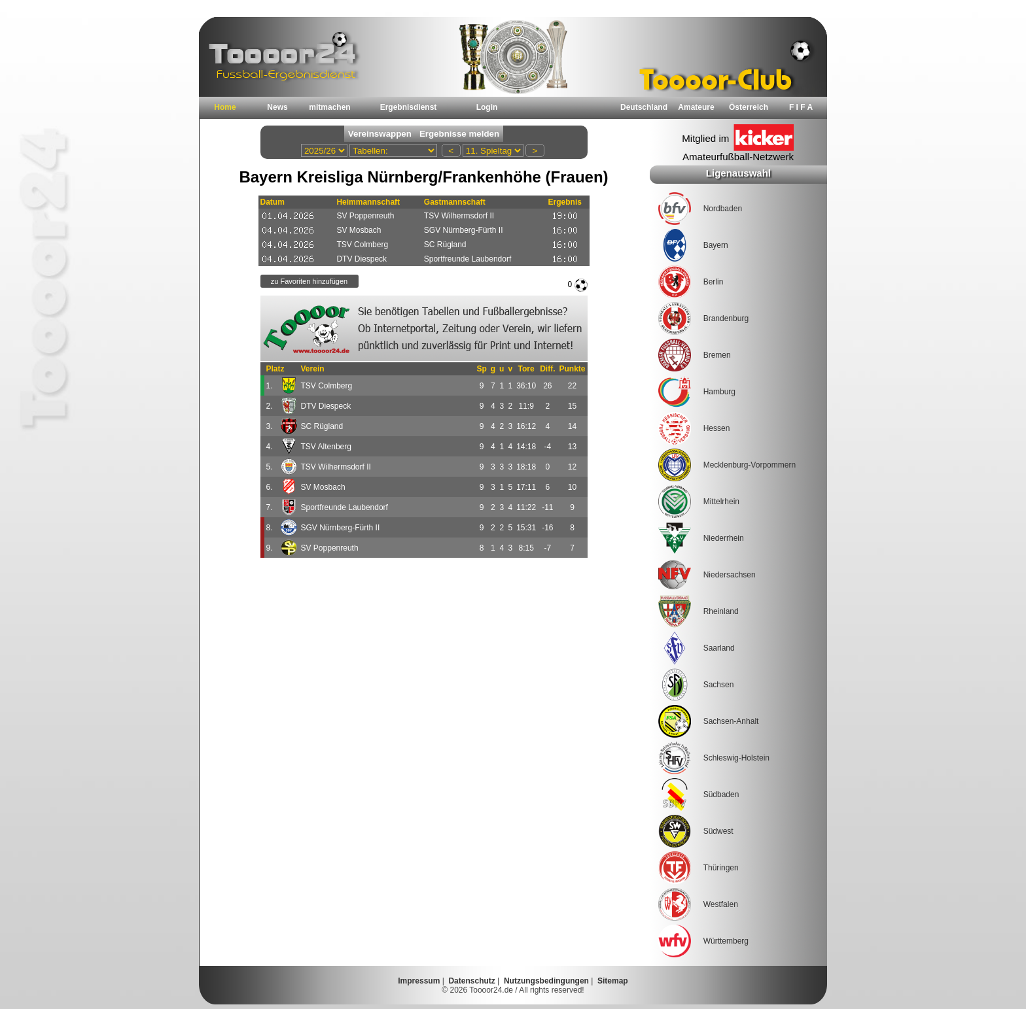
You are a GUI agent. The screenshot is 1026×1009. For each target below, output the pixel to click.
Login (487, 107)
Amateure (696, 107)
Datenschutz (471, 980)
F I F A (801, 107)
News (277, 107)
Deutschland (643, 107)
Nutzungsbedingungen (546, 980)
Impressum (419, 980)
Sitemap (612, 980)
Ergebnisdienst (408, 107)
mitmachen (329, 107)
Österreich (748, 107)
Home (225, 107)
